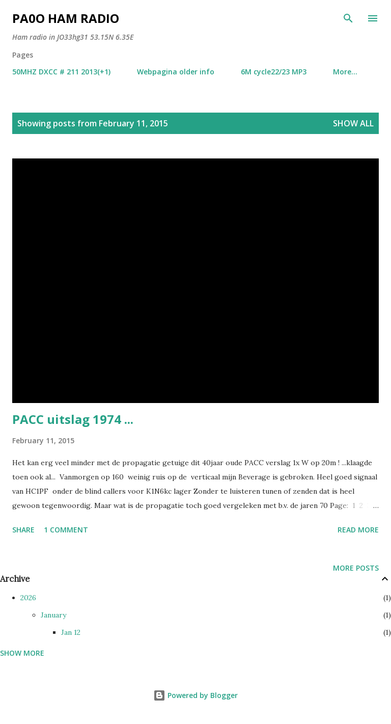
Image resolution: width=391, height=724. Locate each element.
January (53, 615)
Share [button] (23, 529)
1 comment (66, 529)
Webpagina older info (175, 71)
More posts (356, 568)
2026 (28, 597)
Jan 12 (70, 632)
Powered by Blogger (195, 695)
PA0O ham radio (65, 18)
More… (345, 71)
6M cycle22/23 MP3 (273, 71)
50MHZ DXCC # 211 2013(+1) (61, 71)
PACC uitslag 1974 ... (72, 419)
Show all (353, 123)
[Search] (348, 18)
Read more (358, 529)
